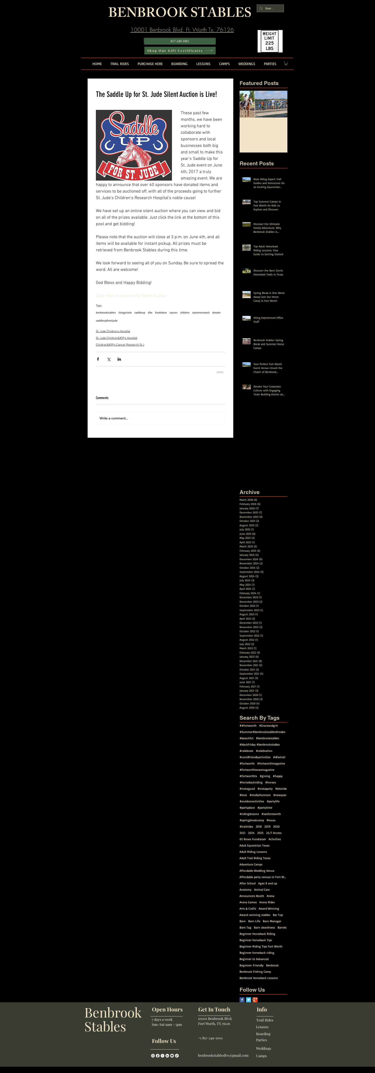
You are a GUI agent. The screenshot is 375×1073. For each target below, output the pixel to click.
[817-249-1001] (180, 41)
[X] (162, 1056)
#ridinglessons (249, 814)
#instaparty (265, 788)
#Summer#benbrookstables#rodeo (262, 732)
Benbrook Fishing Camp (255, 971)
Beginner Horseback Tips (256, 940)
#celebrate (246, 751)
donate (216, 312)
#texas (271, 820)
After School (248, 883)
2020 (276, 826)
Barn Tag (245, 927)
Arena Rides (267, 902)
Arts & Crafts (248, 908)
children (185, 312)
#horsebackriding (251, 782)
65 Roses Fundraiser (253, 839)
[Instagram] (153, 1056)
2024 (251, 833)
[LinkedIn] (167, 1056)
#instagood (247, 788)
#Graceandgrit (268, 725)
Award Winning (269, 908)
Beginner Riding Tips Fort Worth (261, 946)
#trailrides (246, 826)
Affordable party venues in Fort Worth (263, 877)
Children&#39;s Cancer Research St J (120, 345)
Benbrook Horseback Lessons (259, 978)
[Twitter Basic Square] (248, 999)
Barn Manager (272, 921)
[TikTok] (177, 1056)
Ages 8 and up (267, 883)
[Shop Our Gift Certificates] (180, 50)
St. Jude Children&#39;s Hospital (116, 338)
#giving (265, 776)
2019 (267, 826)
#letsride (281, 788)
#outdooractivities (252, 801)
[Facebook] (158, 1056)
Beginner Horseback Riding (257, 934)
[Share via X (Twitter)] (109, 359)
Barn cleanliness (264, 927)
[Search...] (270, 8)
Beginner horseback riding (257, 952)
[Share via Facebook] (98, 359)
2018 (259, 826)
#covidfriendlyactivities (255, 757)
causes (174, 312)
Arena (270, 896)
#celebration (264, 751)
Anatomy (246, 889)
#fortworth (247, 763)
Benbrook (272, 965)
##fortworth (248, 725)
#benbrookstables (267, 738)
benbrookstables (106, 312)
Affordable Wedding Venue (257, 870)
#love (243, 795)
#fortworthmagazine (271, 763)
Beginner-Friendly (251, 965)
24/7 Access (274, 833)
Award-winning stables (255, 915)
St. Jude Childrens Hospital (113, 331)
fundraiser (161, 312)
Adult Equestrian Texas (255, 845)
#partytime (264, 807)
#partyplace (247, 807)
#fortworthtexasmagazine (257, 769)
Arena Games (248, 902)
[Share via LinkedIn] (119, 359)
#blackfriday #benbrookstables (260, 744)
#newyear (280, 795)
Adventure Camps (251, 864)
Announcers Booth (252, 896)
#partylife (273, 801)
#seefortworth (271, 814)
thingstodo (125, 312)
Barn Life (254, 921)
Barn (243, 921)
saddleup (139, 312)
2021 (242, 833)
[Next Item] (280, 104)
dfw (150, 312)
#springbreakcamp (252, 820)
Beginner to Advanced (254, 959)
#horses (270, 782)
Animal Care (262, 889)
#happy (278, 776)
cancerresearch (201, 312)
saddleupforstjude (107, 320)
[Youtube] (172, 1056)
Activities (275, 839)
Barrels (282, 927)
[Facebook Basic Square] (242, 999)
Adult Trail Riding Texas (255, 858)
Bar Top (278, 915)
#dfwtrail (279, 757)
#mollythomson (260, 795)
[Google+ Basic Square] (255, 999)
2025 (260, 833)
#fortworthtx (248, 776)
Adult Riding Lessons (253, 851)
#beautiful (246, 738)
